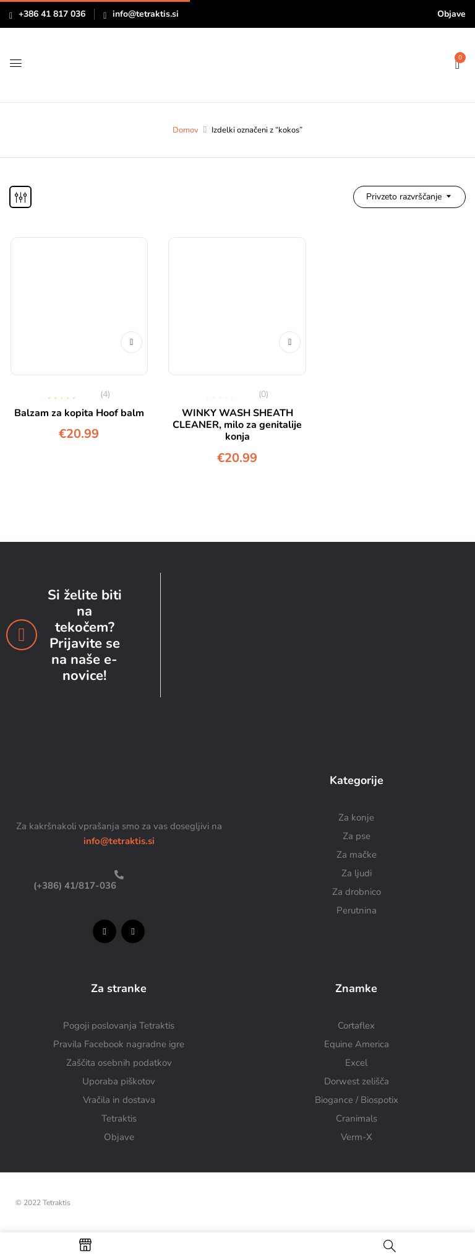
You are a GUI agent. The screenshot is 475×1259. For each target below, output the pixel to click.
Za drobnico (356, 892)
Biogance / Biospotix (356, 1100)
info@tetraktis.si (146, 14)
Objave (451, 14)
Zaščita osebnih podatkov (119, 1062)
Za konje (356, 817)
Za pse (356, 836)
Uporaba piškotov (118, 1081)
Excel (356, 1062)
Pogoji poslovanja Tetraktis (118, 1025)
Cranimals (356, 1118)
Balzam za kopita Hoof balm (79, 413)
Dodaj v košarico (130, 333)
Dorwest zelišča (356, 1081)
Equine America (356, 1044)
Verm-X (356, 1137)
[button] (457, 63)
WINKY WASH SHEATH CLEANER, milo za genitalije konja (237, 424)
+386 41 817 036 (52, 14)
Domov (186, 130)
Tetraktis (119, 1118)
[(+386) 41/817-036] (119, 874)
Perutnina (356, 910)
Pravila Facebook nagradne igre (118, 1044)
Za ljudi (356, 873)
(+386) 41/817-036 (73, 885)
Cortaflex (356, 1025)
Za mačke (356, 854)
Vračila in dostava (119, 1100)
